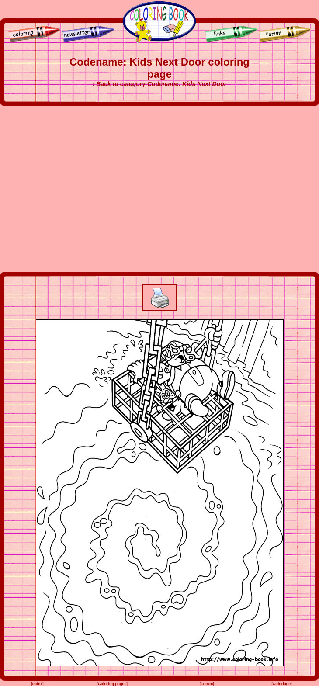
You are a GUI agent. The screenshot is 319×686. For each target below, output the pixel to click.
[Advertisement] (82, 189)
